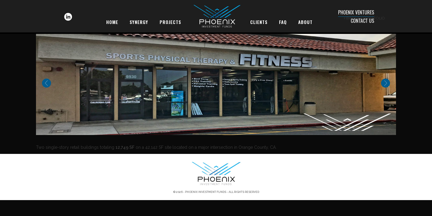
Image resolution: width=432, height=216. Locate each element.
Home (112, 22)
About (305, 22)
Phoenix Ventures (356, 12)
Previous (46, 83)
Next (385, 83)
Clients (259, 22)
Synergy (139, 22)
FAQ (283, 22)
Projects (170, 22)
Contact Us (362, 20)
